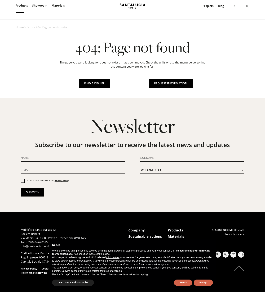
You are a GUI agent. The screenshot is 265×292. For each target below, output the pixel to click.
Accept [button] (203, 282)
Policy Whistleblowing (34, 272)
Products (22, 5)
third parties (112, 257)
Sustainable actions (145, 236)
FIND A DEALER (94, 83)
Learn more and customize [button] (73, 282)
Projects (208, 6)
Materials (58, 5)
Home (20, 27)
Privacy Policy (29, 268)
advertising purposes (183, 260)
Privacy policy (62, 180)
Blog (221, 6)
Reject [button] (183, 282)
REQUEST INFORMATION (170, 83)
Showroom (39, 5)
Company (136, 230)
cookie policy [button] (102, 254)
